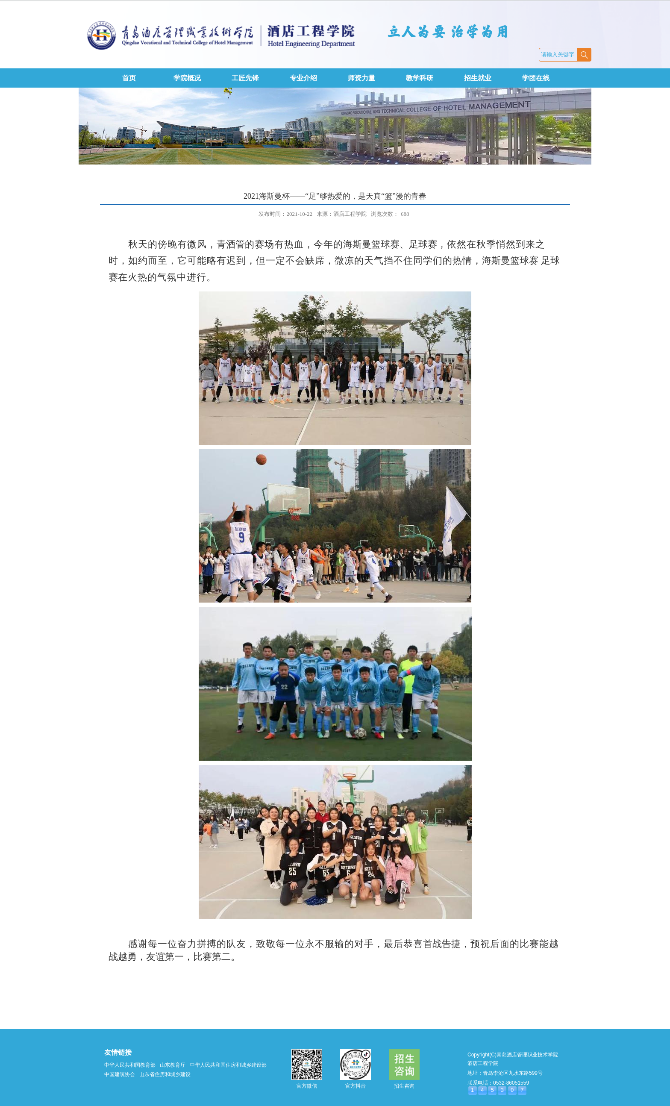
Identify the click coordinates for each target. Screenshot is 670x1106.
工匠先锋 (245, 78)
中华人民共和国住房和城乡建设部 (228, 1065)
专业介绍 (303, 78)
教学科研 (419, 78)
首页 (129, 78)
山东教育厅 (172, 1065)
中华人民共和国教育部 (130, 1065)
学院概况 (187, 78)
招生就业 (477, 78)
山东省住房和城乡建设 (165, 1074)
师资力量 (361, 78)
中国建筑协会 (119, 1074)
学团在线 (536, 78)
